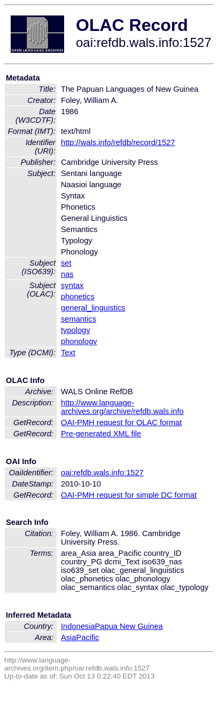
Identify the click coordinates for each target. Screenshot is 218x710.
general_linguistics (93, 308)
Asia (68, 637)
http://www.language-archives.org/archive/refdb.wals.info (122, 407)
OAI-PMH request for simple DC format (129, 495)
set (66, 263)
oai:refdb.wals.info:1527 (102, 472)
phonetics (78, 296)
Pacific (87, 637)
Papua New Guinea (129, 626)
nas (67, 274)
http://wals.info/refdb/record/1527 (118, 142)
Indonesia (78, 626)
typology (75, 330)
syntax (72, 285)
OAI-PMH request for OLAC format (121, 422)
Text (68, 352)
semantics (78, 319)
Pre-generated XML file (101, 433)
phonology (79, 341)
